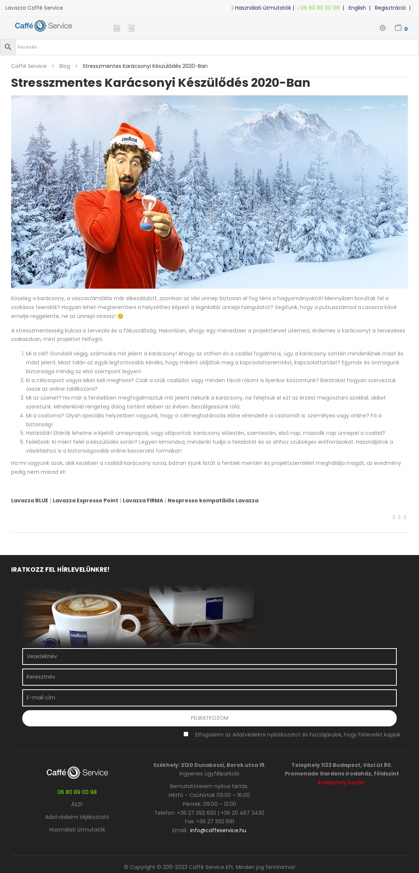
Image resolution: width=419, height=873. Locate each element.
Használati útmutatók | (264, 8)
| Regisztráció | (391, 8)
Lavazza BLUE (29, 500)
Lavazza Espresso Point (85, 500)
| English (356, 8)
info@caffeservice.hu (218, 830)
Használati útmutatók (77, 829)
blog (64, 66)
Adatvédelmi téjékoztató (77, 817)
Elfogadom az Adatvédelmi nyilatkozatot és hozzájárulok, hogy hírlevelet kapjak (297, 734)
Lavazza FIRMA (143, 500)
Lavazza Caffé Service (34, 8)
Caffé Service (29, 66)
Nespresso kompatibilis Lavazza (213, 500)
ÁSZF (77, 804)
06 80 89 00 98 (320, 8)
